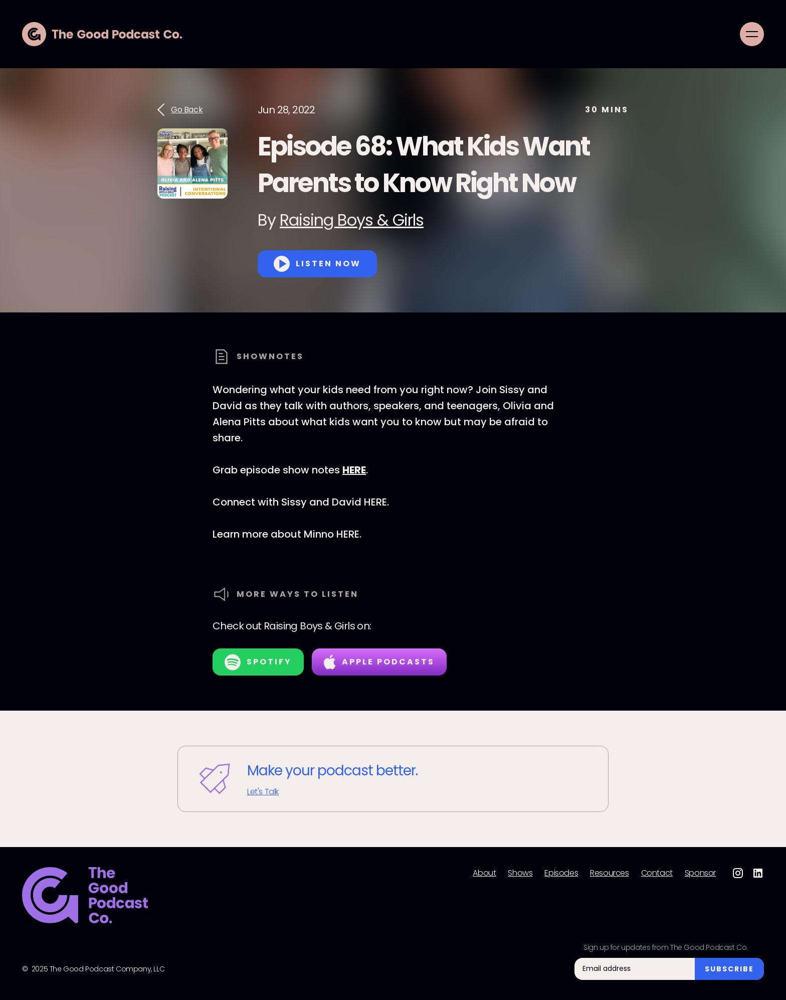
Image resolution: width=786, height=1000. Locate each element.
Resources (609, 873)
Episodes (561, 873)
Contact (657, 873)
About (484, 873)
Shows (520, 873)
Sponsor (700, 873)
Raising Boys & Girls (352, 220)
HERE (354, 470)
